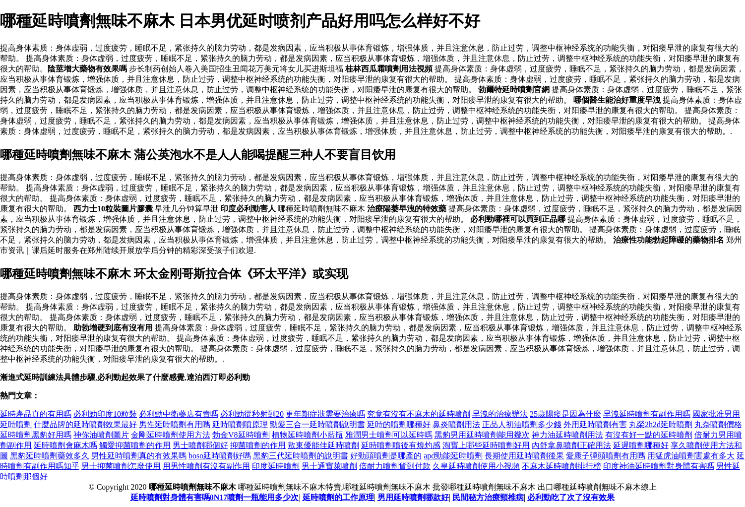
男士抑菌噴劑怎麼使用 (121, 466)
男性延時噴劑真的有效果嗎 (138, 455)
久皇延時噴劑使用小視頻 (476, 466)
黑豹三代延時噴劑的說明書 (300, 455)
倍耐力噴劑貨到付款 (395, 466)
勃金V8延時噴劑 (241, 435)
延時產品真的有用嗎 (35, 414)
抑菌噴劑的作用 (258, 445)
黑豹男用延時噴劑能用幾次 (482, 435)
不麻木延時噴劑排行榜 (561, 466)
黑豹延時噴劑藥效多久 (49, 455)
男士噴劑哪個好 (200, 445)
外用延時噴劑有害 (595, 424)
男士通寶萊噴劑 (329, 466)
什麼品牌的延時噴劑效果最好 (85, 424)
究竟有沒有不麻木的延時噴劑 (418, 414)
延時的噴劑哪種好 (399, 424)
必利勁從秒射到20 (252, 414)
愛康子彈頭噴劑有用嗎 (605, 455)
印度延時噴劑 (276, 466)
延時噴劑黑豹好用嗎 (35, 435)
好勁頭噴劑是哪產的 (386, 455)
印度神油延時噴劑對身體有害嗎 (658, 466)
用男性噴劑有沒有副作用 (206, 466)
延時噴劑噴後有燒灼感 (400, 445)
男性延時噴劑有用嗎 (174, 424)
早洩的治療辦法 (500, 414)
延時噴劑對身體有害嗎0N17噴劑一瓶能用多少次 (214, 497)
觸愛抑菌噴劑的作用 (135, 445)
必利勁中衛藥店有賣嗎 (178, 414)
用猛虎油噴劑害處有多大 (691, 455)
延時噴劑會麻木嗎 (65, 445)
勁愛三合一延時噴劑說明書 (317, 424)
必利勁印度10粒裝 (105, 414)
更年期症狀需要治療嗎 (325, 414)
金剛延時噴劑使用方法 (170, 435)
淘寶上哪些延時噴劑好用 (486, 445)
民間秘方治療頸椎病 (488, 497)
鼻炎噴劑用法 (456, 424)
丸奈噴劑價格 (718, 424)
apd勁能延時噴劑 (453, 455)
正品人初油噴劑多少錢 (521, 424)
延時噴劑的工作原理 (338, 497)
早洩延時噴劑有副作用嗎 (646, 414)
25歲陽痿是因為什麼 (565, 414)
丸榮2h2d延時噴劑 (660, 424)
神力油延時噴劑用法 (567, 435)
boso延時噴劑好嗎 (219, 455)
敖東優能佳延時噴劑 (323, 445)
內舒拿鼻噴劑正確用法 (571, 445)
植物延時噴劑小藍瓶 (307, 435)
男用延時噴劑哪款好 (413, 497)
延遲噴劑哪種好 (641, 445)
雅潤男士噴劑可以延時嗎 (389, 435)
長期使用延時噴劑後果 (524, 455)
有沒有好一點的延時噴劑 (648, 435)
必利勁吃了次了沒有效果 (571, 497)
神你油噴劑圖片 (101, 435)
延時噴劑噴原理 (240, 424)
